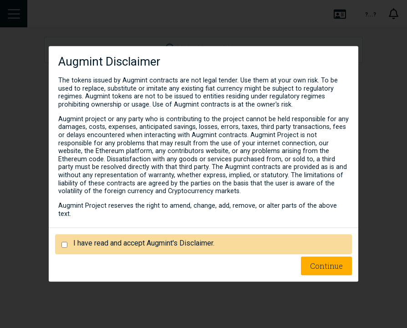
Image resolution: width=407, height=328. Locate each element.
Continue (326, 266)
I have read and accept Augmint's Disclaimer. (143, 243)
